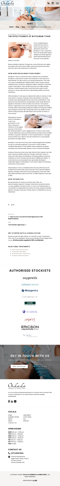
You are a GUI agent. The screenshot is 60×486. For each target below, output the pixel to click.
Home (10, 415)
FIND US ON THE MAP (39, 366)
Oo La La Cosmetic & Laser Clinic (7, 3)
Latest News (27, 417)
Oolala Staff (26, 34)
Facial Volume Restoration (20, 250)
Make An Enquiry (19, 366)
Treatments (27, 415)
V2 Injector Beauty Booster (20, 255)
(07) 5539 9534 (48, 4)
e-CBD (35, 480)
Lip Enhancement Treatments (21, 253)
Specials (26, 421)
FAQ (24, 419)
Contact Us (12, 423)
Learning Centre (13, 417)
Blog (12, 205)
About (10, 421)
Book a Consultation (52, 4)
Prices (10, 419)
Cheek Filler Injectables (19, 252)
